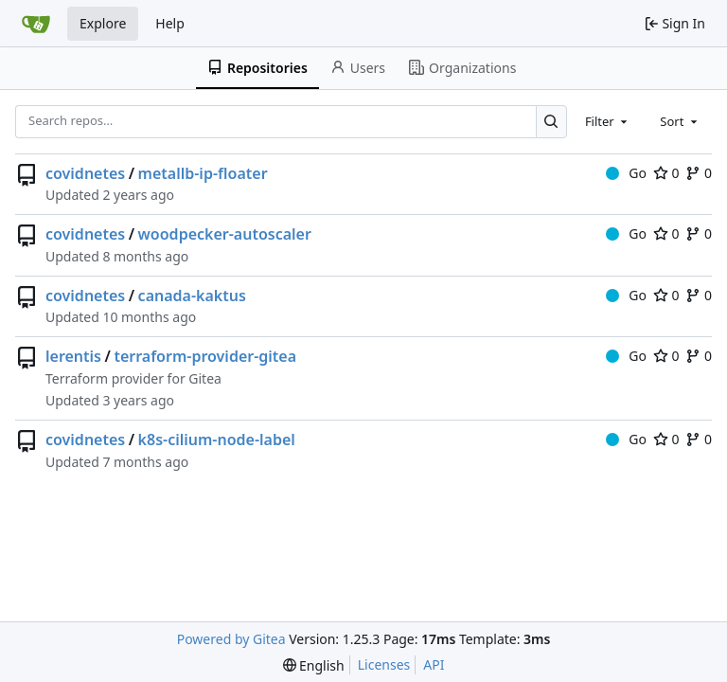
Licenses (384, 664)
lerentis (73, 356)
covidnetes (85, 173)
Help (170, 23)
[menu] (314, 665)
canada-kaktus (192, 295)
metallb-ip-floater (203, 173)
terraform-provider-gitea (205, 356)
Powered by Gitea (231, 639)
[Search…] (551, 121)
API (433, 664)
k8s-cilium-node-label (216, 439)
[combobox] (608, 121)
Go (626, 173)
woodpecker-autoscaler (224, 233)
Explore (103, 23)
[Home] (35, 24)
